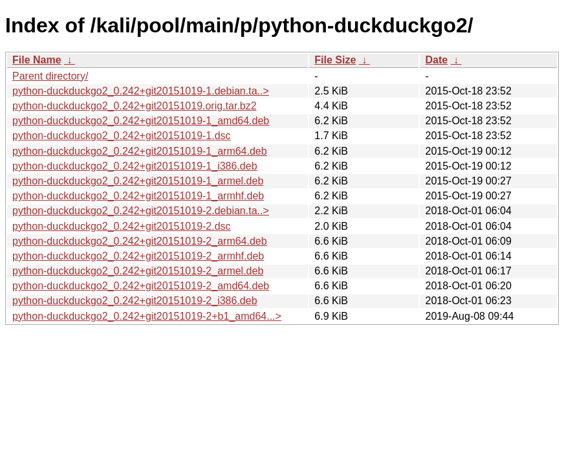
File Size (335, 59)
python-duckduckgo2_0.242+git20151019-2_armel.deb (137, 270)
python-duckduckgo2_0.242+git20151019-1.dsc (121, 135)
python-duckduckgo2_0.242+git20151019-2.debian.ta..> (140, 210)
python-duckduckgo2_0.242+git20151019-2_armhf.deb (138, 255)
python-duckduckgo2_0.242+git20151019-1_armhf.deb (138, 195)
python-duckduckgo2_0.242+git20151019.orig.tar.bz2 (134, 105)
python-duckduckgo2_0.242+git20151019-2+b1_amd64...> (146, 316)
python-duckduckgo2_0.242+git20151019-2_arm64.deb (139, 241)
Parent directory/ (50, 76)
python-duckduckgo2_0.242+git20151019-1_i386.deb (134, 166)
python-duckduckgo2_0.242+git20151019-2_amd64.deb (140, 285)
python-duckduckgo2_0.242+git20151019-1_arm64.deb (139, 151)
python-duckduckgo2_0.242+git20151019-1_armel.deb (137, 180)
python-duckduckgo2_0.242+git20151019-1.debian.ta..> (140, 90)
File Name (36, 59)
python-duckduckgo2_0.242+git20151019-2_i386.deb (134, 300)
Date (436, 59)
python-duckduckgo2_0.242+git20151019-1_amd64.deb (140, 120)
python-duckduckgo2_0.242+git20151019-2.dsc (121, 226)
